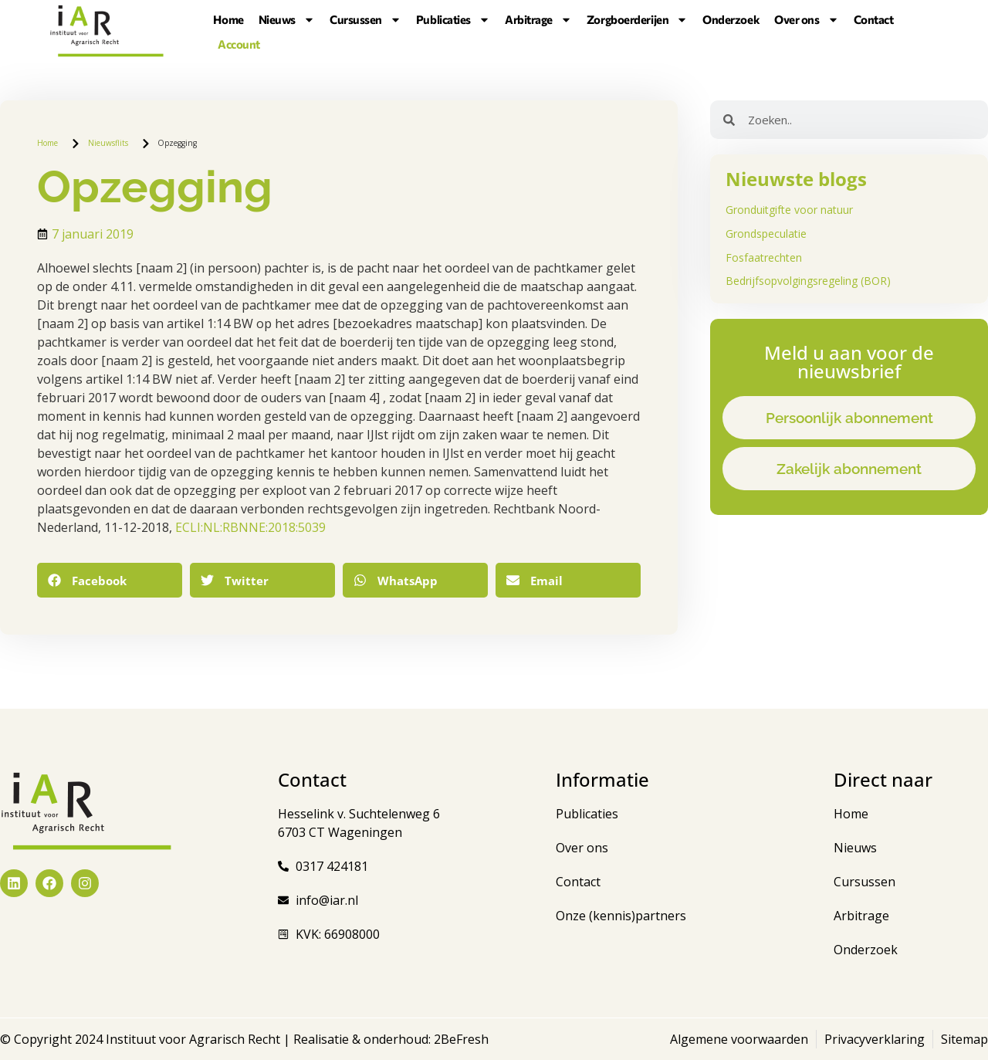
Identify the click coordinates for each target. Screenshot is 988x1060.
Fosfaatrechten (764, 257)
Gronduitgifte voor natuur (789, 209)
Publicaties (453, 19)
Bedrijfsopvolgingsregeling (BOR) (808, 280)
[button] (109, 580)
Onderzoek (731, 19)
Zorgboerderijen (637, 19)
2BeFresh (460, 1039)
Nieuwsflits (108, 142)
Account (239, 44)
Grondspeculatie (766, 233)
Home (228, 19)
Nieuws (287, 19)
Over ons (806, 19)
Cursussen (365, 19)
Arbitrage (538, 19)
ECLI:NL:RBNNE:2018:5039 (250, 527)
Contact (874, 19)
